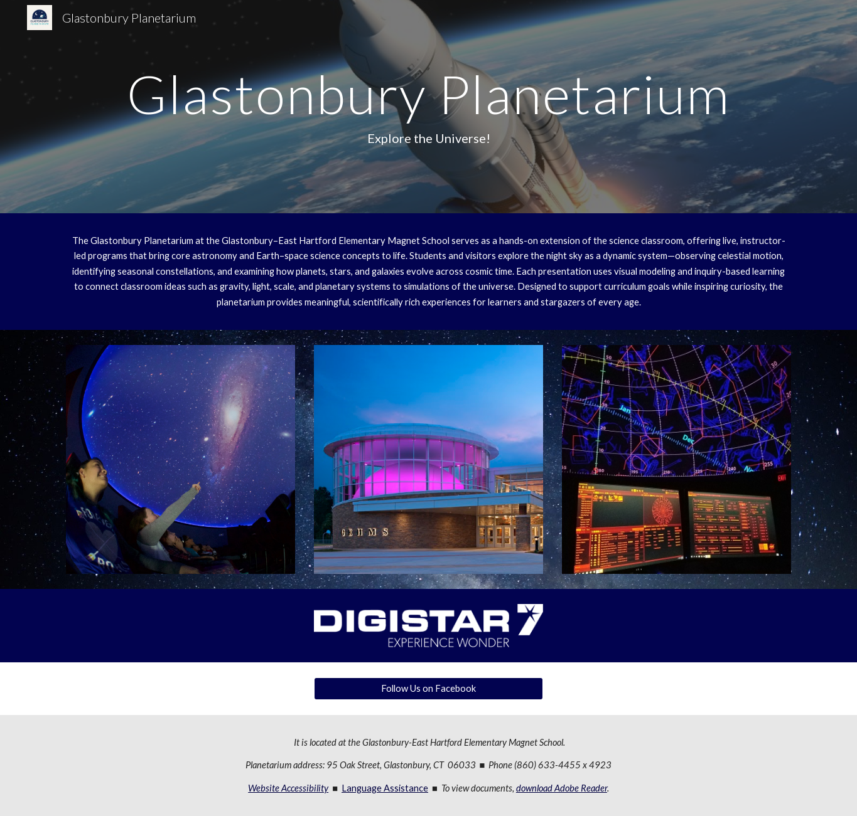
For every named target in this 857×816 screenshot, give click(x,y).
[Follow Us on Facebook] (428, 688)
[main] (428, 106)
